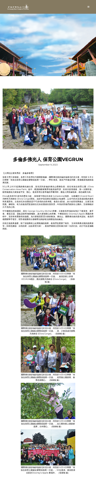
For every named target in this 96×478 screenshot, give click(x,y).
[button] (88, 7)
